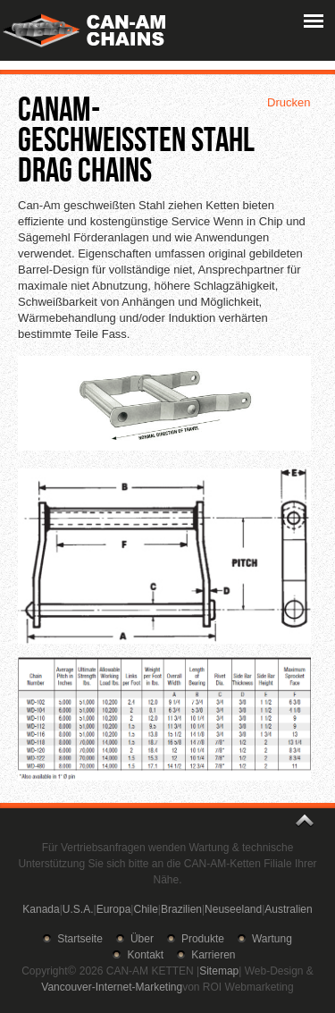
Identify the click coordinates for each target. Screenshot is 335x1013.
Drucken (288, 102)
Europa (113, 909)
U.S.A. (78, 909)
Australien (288, 909)
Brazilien (181, 909)
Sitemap (219, 971)
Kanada (40, 909)
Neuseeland (233, 909)
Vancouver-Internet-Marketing (111, 987)
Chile (145, 909)
